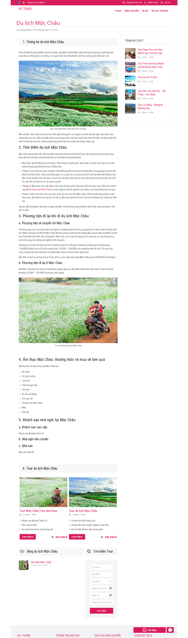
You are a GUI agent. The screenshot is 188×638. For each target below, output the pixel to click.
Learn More (27, 536)
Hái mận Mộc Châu (41, 562)
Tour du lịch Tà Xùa (147, 77)
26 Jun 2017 (39, 565)
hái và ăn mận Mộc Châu (39, 189)
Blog (145, 10)
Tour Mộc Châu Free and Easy (38, 511)
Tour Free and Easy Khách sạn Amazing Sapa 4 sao (151, 65)
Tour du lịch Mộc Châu (83, 511)
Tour (118, 10)
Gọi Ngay (150, 630)
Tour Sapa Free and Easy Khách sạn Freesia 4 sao (150, 51)
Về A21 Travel (160, 10)
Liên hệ (167, 2)
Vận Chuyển (131, 10)
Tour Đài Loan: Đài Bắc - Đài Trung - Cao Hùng (151, 92)
